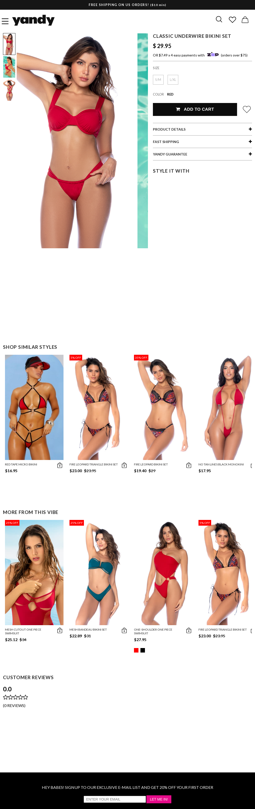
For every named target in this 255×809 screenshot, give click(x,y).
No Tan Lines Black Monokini (221, 464)
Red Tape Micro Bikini (21, 464)
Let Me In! (159, 799)
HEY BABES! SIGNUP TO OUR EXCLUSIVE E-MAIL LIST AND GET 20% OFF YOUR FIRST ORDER (127, 787)
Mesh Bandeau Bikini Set (88, 629)
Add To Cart (195, 109)
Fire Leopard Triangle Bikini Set (93, 464)
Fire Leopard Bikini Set (151, 464)
